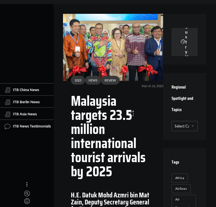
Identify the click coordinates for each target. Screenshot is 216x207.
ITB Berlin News (22, 102)
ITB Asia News (20, 114)
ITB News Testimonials (27, 126)
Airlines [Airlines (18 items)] (181, 188)
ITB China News (21, 90)
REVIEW (110, 80)
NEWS (93, 80)
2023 (78, 80)
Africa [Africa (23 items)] (179, 178)
